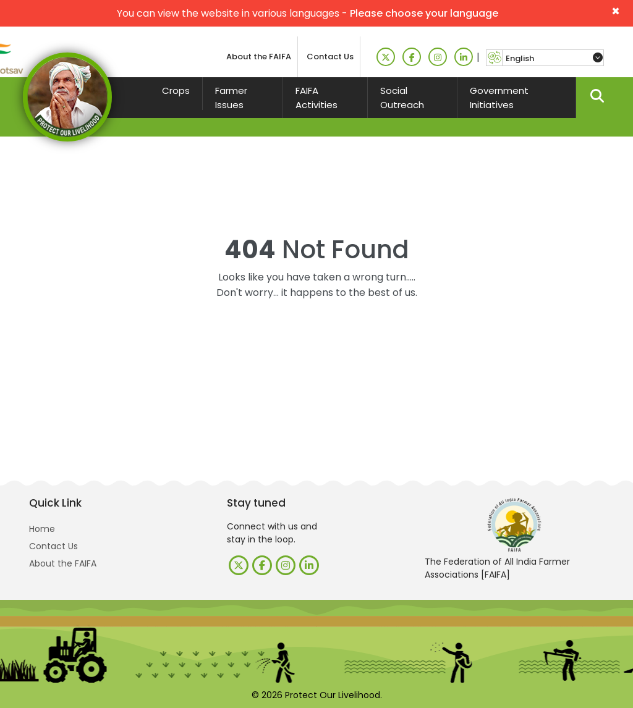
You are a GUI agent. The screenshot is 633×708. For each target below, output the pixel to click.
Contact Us (330, 56)
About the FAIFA (258, 56)
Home (42, 529)
